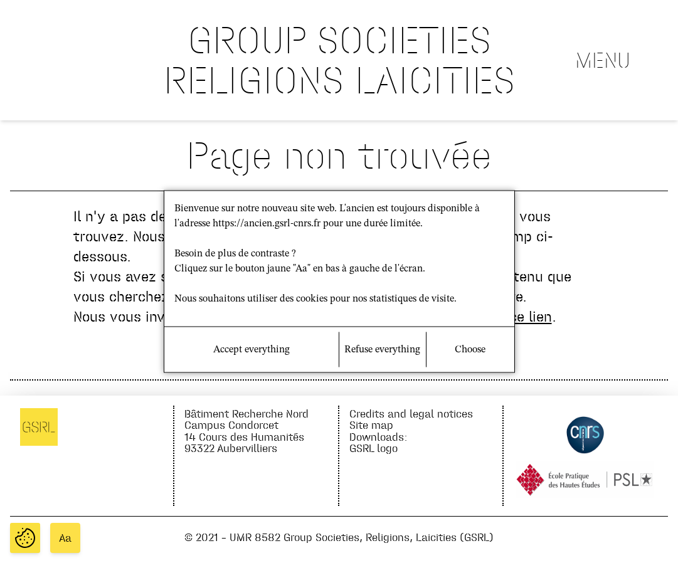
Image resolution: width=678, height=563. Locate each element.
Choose (470, 350)
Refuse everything (382, 350)
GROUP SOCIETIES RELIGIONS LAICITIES (339, 60)
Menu (602, 60)
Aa (65, 538)
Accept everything (251, 350)
